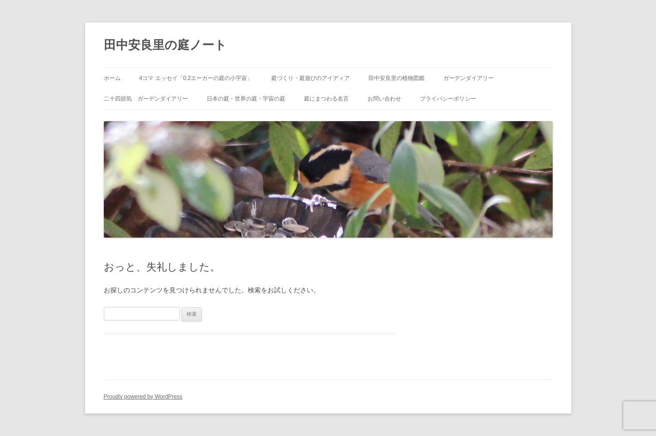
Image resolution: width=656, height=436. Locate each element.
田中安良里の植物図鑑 (396, 78)
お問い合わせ (384, 98)
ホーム (112, 78)
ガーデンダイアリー (468, 78)
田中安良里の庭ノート (165, 45)
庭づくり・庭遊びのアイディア (310, 78)
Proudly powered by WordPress (143, 396)
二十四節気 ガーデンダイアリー (146, 98)
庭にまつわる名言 (326, 98)
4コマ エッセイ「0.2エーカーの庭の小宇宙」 (196, 78)
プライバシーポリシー (448, 98)
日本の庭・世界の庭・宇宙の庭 (246, 98)
